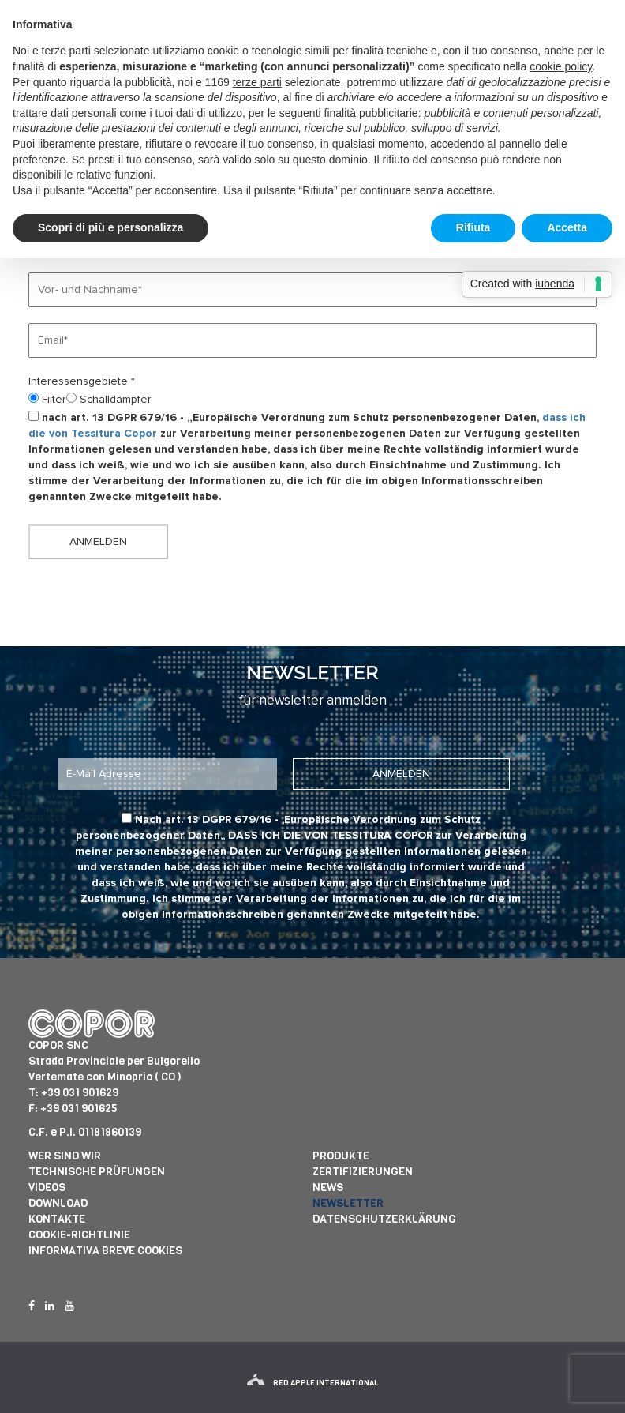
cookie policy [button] (561, 66)
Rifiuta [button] (473, 227)
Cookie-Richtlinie (79, 1234)
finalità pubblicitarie (371, 113)
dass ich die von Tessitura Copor (330, 835)
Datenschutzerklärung (384, 1219)
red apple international (312, 1382)
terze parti (257, 82)
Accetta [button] (567, 227)
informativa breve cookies (105, 1250)
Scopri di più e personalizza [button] (110, 227)
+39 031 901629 (79, 1092)
